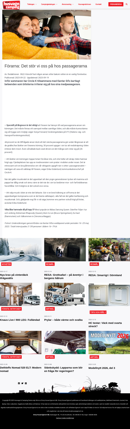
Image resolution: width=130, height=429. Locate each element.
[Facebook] (19, 387)
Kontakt (86, 5)
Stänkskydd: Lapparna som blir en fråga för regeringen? (64, 373)
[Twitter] (22, 387)
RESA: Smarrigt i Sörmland (108, 276)
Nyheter (7, 265)
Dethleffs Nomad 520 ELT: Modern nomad (18, 373)
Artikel (50, 311)
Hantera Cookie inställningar (65, 422)
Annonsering (61, 5)
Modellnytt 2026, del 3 (104, 371)
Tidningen (31, 5)
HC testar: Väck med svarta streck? (108, 327)
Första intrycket (12, 311)
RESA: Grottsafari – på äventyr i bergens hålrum (62, 278)
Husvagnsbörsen (75, 5)
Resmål (50, 265)
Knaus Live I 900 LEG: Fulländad (15, 323)
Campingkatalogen (45, 5)
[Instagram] (26, 387)
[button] (115, 5)
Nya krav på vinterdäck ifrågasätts (16, 278)
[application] (34, 5)
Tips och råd (97, 314)
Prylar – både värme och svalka (61, 323)
